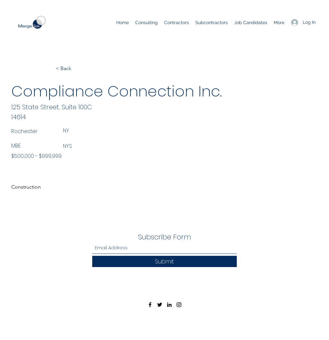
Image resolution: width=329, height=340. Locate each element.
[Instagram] (179, 304)
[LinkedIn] (169, 304)
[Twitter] (159, 304)
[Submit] (164, 261)
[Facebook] (150, 304)
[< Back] (77, 68)
